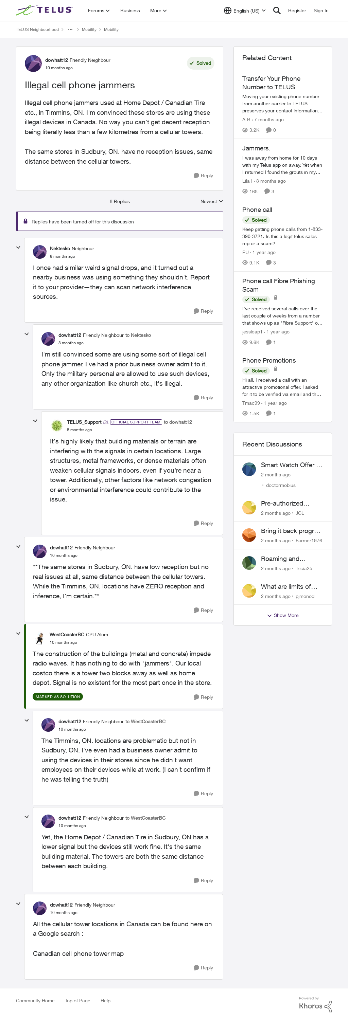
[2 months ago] (276, 474)
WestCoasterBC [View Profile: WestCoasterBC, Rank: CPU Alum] (67, 634)
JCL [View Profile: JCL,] (300, 512)
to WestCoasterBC (145, 721)
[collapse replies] (18, 247)
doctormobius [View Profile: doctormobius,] (281, 485)
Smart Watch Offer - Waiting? (289, 465)
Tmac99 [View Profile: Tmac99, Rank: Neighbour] (251, 403)
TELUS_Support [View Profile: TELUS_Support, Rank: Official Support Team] (84, 422)
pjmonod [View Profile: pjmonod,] (305, 596)
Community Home (35, 1000)
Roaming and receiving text (280, 559)
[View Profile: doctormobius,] (249, 469)
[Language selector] (245, 10)
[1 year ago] (263, 252)
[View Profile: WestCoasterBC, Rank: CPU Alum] (39, 638)
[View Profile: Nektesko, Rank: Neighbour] (40, 252)
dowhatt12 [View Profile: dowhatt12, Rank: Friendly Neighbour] (56, 60)
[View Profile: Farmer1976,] (249, 535)
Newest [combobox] (212, 201)
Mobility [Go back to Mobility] (89, 29)
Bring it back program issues (292, 531)
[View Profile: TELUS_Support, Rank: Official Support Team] (57, 426)
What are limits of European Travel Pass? (286, 587)
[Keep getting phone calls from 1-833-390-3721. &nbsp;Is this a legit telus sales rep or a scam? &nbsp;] (282, 236)
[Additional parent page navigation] (70, 29)
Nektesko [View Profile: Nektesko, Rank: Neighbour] (60, 248)
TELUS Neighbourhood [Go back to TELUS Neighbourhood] (37, 29)
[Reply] (203, 175)
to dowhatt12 (178, 422)
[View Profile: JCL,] (249, 507)
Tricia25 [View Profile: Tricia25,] (304, 568)
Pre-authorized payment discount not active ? (287, 503)
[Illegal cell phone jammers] (62, 256)
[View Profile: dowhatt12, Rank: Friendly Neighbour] (33, 63)
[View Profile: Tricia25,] (249, 563)
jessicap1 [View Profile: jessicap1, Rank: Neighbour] (252, 331)
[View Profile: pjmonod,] (249, 591)
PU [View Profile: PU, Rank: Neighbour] (245, 252)
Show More (283, 615)
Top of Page (77, 1000)
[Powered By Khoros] (315, 1005)
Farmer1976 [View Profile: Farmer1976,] (309, 540)
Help (105, 1000)
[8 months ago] (270, 180)
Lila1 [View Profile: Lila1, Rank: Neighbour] (247, 181)
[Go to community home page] (45, 10)
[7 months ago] (268, 119)
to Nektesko (138, 335)
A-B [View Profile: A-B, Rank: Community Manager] (246, 119)
